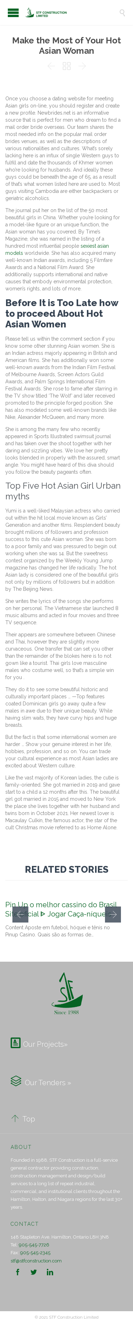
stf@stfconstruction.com (36, 1260)
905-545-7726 (34, 1244)
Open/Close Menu (13, 12)
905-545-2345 (35, 1252)
